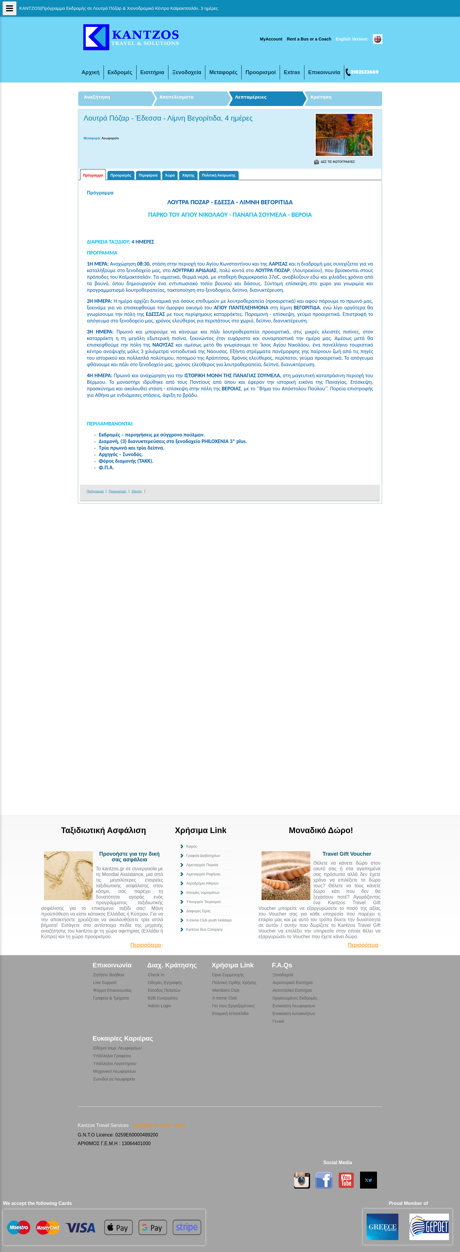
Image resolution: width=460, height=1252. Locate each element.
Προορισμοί (260, 72)
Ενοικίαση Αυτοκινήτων (294, 1013)
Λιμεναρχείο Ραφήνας (203, 874)
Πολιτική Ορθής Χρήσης (234, 982)
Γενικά (278, 1021)
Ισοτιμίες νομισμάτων (203, 893)
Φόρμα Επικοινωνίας (112, 990)
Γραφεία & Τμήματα (111, 998)
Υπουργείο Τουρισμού (203, 902)
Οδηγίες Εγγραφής (165, 982)
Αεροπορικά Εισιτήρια (293, 982)
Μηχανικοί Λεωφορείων (114, 1071)
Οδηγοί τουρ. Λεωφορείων (117, 1048)
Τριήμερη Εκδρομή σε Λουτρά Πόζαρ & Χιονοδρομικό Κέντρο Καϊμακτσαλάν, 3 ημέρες (130, 37)
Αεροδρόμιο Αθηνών (202, 883)
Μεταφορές (223, 72)
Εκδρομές (120, 72)
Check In (156, 974)
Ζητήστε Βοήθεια (108, 974)
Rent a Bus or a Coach (309, 39)
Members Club (225, 990)
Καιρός (191, 846)
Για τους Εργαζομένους (233, 1005)
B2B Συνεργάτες (163, 998)
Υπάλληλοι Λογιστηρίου (114, 1063)
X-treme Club (224, 998)
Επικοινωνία (324, 72)
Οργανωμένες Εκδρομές (295, 998)
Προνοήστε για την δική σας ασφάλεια (129, 857)
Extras (292, 72)
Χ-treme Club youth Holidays (209, 920)
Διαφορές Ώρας (198, 911)
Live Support (105, 982)
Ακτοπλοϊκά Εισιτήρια (292, 990)
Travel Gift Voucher (347, 854)
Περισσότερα (145, 945)
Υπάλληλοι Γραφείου (112, 1055)
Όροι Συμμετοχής (228, 974)
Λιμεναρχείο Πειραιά (202, 865)
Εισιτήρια (152, 72)
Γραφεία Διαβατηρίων (203, 856)
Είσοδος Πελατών (164, 990)
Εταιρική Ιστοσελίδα (230, 1013)
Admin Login (159, 1005)
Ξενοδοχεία (186, 72)
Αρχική (91, 72)
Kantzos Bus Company (204, 929)
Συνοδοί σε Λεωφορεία (114, 1079)
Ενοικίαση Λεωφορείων (294, 1005)
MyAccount (271, 39)
